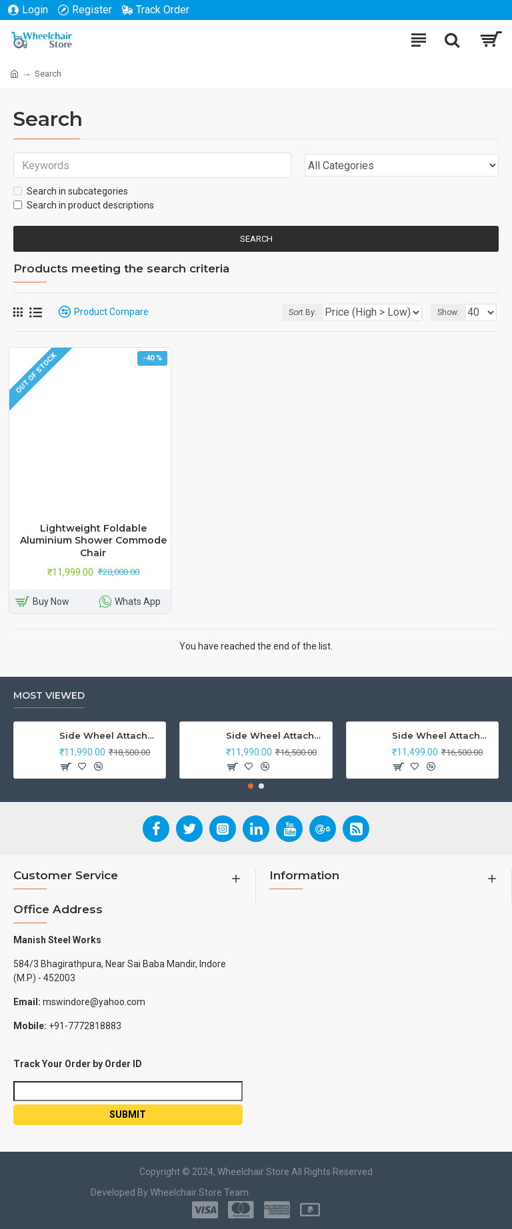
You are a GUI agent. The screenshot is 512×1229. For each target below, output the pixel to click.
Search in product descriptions (83, 205)
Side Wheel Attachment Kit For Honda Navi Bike (276, 735)
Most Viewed (49, 695)
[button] (250, 786)
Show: (448, 312)
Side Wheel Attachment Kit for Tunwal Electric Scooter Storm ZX (442, 735)
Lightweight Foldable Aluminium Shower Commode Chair (93, 540)
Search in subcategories (70, 191)
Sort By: (303, 312)
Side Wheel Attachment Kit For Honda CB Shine (110, 735)
